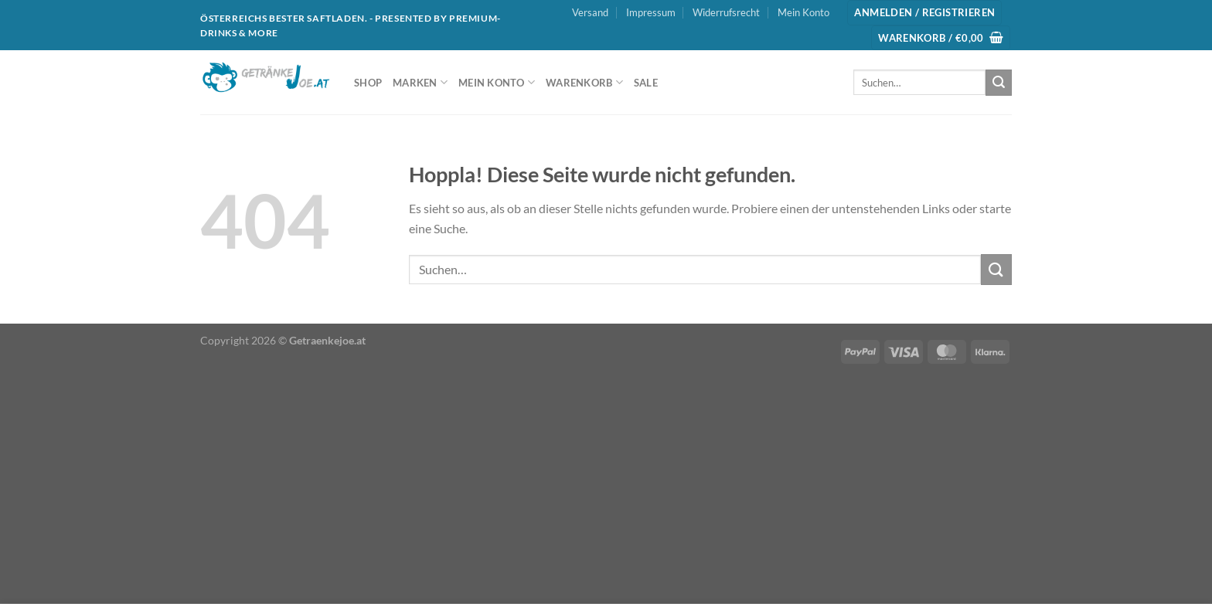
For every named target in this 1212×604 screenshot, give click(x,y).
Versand (590, 12)
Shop (368, 82)
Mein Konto (803, 12)
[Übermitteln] (999, 83)
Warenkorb (584, 82)
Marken (420, 82)
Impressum (651, 12)
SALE (646, 82)
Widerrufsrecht (726, 12)
